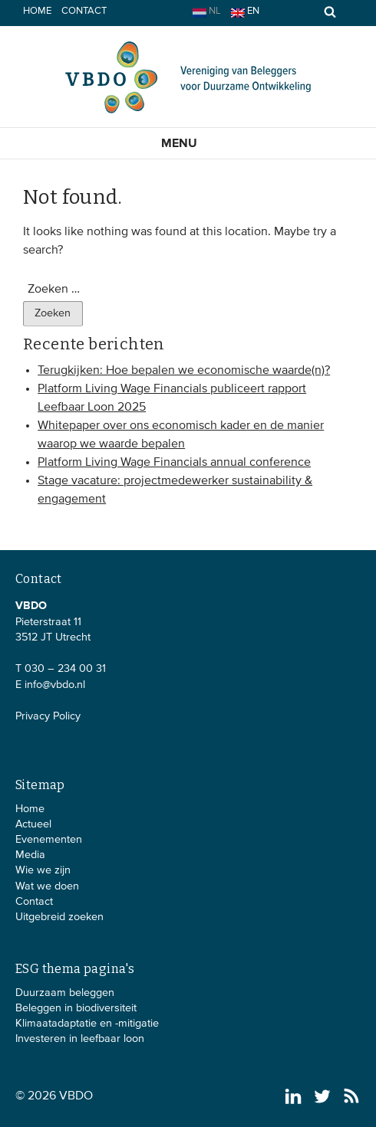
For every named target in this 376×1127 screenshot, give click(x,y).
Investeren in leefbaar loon (79, 1039)
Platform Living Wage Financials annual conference (174, 463)
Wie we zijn (43, 870)
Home (37, 11)
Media (30, 855)
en (245, 12)
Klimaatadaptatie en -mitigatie (87, 1023)
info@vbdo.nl (55, 685)
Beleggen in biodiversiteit (76, 1008)
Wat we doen (47, 886)
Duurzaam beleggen (64, 993)
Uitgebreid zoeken (59, 917)
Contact (84, 11)
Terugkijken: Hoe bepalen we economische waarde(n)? (184, 371)
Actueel (33, 824)
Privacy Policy (48, 716)
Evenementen (48, 839)
